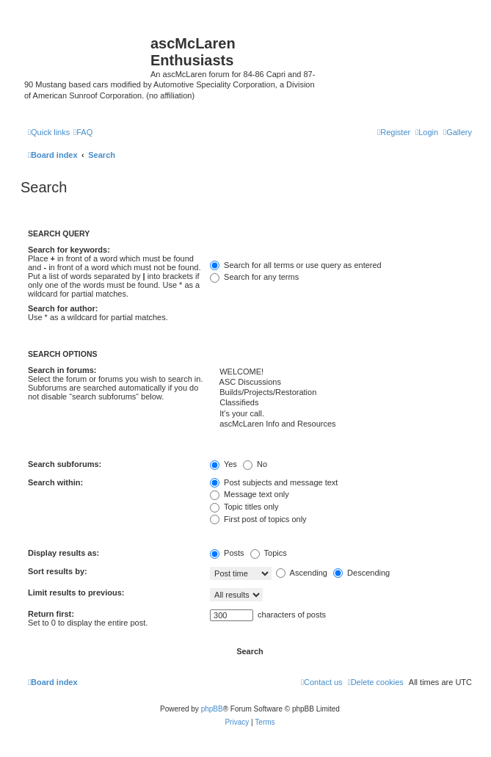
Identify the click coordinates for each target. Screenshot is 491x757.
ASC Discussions (340, 382)
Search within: (55, 482)
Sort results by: (57, 571)
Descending (361, 572)
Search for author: (63, 308)
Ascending (301, 572)
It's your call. (340, 414)
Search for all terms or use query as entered (296, 265)
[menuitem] (457, 132)
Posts (227, 552)
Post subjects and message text (274, 482)
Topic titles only (244, 506)
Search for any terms (254, 276)
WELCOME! (340, 372)
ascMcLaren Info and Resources (340, 424)
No (255, 464)
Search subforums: (64, 464)
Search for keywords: (69, 249)
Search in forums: (62, 370)
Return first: (51, 613)
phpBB (212, 709)
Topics (268, 552)
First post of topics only (258, 519)
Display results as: (63, 552)
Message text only (249, 494)
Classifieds (340, 403)
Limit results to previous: (76, 592)
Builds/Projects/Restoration (340, 393)
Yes (223, 464)
